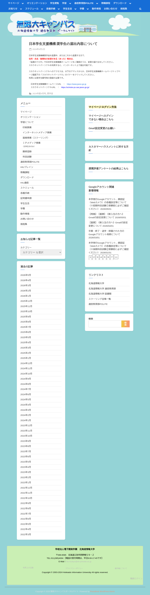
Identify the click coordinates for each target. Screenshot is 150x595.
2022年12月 (26, 487)
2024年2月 (26, 415)
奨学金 (50, 93)
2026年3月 (26, 285)
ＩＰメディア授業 (32, 143)
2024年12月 (26, 363)
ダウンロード (120, 3)
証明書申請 (26, 198)
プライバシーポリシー (74, 568)
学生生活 (67, 8)
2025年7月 (26, 327)
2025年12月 (26, 301)
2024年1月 (26, 420)
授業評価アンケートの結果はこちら (108, 168)
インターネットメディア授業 (37, 132)
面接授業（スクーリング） (36, 138)
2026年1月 (26, 296)
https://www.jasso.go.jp (76, 84)
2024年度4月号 (39, 93)
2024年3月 (26, 410)
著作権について (121, 568)
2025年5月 (26, 337)
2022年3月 (26, 534)
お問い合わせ (110, 8)
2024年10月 (26, 373)
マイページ (13, 3)
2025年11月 (26, 306)
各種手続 (50, 8)
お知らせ (12, 8)
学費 (82, 8)
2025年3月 (26, 347)
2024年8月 (26, 384)
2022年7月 (26, 513)
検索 (91, 319)
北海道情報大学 (96, 283)
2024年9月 (26, 379)
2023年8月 (26, 446)
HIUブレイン (27, 167)
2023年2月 (26, 477)
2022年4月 (26, 529)
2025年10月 (26, 311)
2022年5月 (26, 524)
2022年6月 (26, 519)
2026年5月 (26, 275)
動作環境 (96, 8)
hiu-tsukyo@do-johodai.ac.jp (78, 561)
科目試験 (27, 156)
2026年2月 (26, 290)
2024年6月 (26, 394)
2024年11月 (26, 368)
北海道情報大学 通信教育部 (102, 288)
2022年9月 (26, 503)
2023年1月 (26, 482)
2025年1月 (26, 358)
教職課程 (105, 3)
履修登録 (27, 151)
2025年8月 (26, 321)
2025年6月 (26, 332)
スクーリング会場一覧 (100, 299)
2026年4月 (26, 280)
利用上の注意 (28, 568)
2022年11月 (26, 493)
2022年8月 (26, 508)
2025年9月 (26, 316)
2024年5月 (26, 399)
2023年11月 (26, 430)
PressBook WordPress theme (102, 591)
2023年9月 (26, 441)
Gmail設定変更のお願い (102, 128)
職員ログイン (136, 578)
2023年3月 (26, 472)
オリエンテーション (37, 3)
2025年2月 (26, 353)
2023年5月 (26, 462)
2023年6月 (26, 456)
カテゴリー (26, 247)
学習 (64, 3)
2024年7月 (26, 389)
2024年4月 (26, 404)
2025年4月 (26, 342)
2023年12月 (26, 425)
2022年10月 (26, 498)
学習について (27, 122)
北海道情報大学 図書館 (100, 293)
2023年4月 (26, 467)
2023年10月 (26, 436)
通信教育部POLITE (83, 3)
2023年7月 (26, 451)
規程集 (123, 8)
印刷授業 (27, 127)
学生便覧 (54, 3)
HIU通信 (25, 182)
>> (116, 257)
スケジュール (32, 8)
